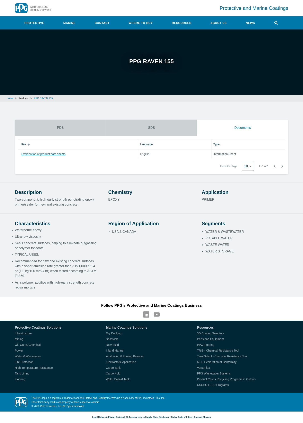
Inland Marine (114, 350)
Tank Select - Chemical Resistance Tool (222, 356)
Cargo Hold (113, 373)
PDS (60, 127)
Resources (181, 23)
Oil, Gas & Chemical (28, 344)
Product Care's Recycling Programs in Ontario (226, 379)
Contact (102, 23)
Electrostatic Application (121, 362)
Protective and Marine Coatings (254, 8)
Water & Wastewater (28, 356)
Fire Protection (24, 362)
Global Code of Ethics (181, 417)
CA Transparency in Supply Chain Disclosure (147, 417)
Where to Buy (141, 23)
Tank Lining (22, 373)
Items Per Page (228, 166)
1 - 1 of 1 (263, 166)
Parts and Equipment (210, 339)
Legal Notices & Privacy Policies (108, 417)
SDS (151, 127)
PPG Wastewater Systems (214, 373)
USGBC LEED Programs (213, 385)
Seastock (112, 339)
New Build (112, 344)
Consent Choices (202, 417)
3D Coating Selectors (210, 333)
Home (10, 98)
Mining (19, 339)
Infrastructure (23, 333)
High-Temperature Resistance (34, 367)
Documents (242, 127)
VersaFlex (203, 367)
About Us (219, 23)
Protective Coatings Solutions (38, 327)
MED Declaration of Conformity (217, 362)
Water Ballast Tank (118, 379)
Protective (34, 23)
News (250, 23)
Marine (69, 23)
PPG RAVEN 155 (43, 98)
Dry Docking (114, 333)
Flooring (20, 379)
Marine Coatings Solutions (126, 327)
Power (19, 350)
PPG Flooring (205, 344)
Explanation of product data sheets (43, 154)
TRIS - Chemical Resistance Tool (218, 350)
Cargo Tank (113, 367)
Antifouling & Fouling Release (125, 356)
